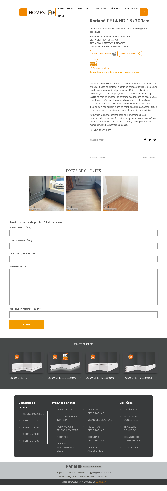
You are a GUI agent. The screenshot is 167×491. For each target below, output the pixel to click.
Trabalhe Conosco (130, 428)
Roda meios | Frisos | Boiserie (68, 428)
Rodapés (62, 437)
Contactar (131, 447)
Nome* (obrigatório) (83, 231)
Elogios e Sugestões (131, 418)
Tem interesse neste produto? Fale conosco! (115, 72)
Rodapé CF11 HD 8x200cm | (137, 378)
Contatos (130, 8)
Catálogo (130, 409)
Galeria (99, 8)
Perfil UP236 (31, 434)
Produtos (83, 8)
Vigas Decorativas (100, 419)
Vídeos (114, 8)
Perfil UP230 (31, 420)
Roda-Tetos (64, 409)
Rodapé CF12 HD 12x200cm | (100, 379)
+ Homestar (64, 8)
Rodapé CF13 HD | (18, 378)
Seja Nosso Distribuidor (132, 439)
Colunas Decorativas (96, 439)
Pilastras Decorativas (96, 428)
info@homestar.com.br (101, 473)
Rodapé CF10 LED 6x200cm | (62, 379)
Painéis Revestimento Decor (66, 447)
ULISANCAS (101, 482)
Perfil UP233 (31, 427)
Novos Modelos (33, 413)
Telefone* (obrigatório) (83, 257)
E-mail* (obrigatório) (83, 244)
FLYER (61, 16)
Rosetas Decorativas (96, 411)
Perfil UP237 (31, 440)
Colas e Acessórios (95, 449)
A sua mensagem (83, 285)
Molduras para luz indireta (69, 418)
